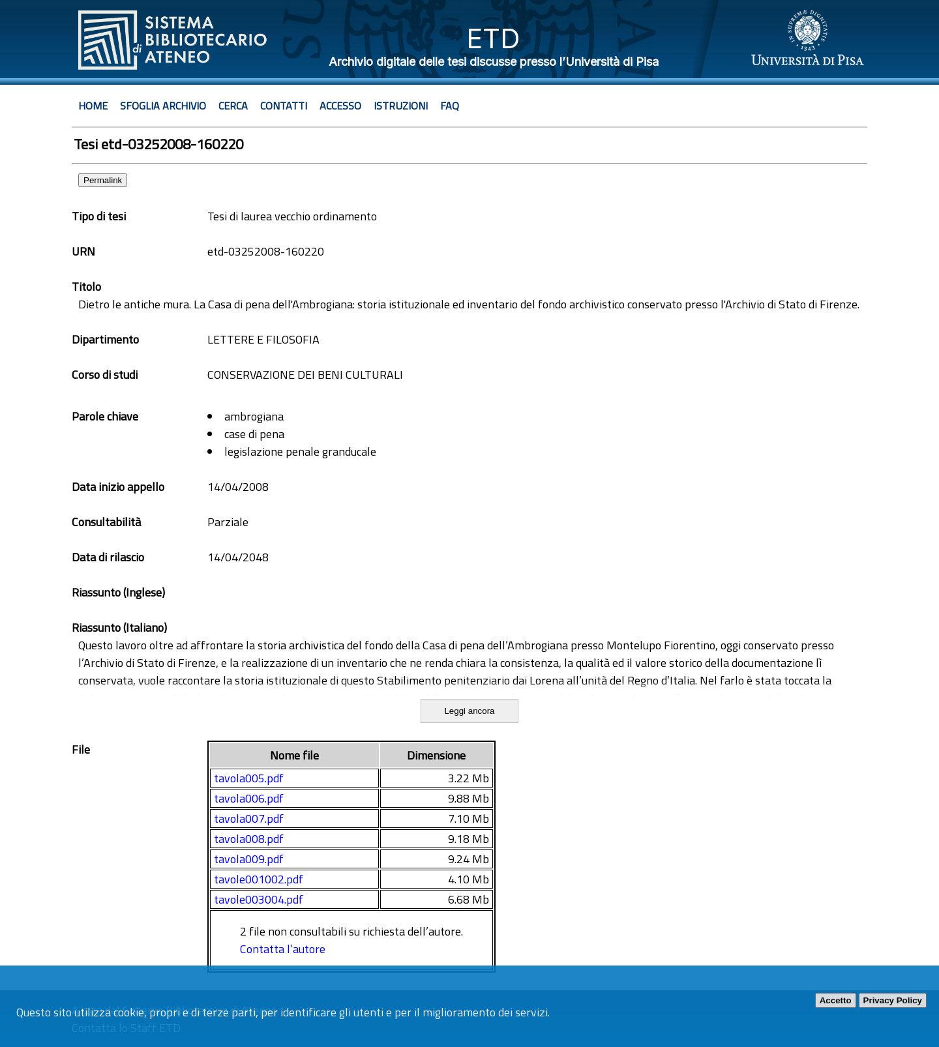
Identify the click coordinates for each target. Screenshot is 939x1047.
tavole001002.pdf (258, 879)
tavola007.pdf (249, 818)
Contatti (283, 105)
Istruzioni (401, 105)
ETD (493, 38)
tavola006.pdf (249, 798)
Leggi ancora (469, 711)
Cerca (233, 105)
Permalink (102, 180)
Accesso (340, 105)
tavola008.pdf (249, 839)
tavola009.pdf (249, 859)
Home (93, 105)
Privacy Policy (892, 1000)
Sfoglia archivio (163, 105)
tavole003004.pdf (258, 899)
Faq (449, 105)
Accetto (836, 1000)
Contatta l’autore (282, 949)
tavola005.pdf (249, 778)
